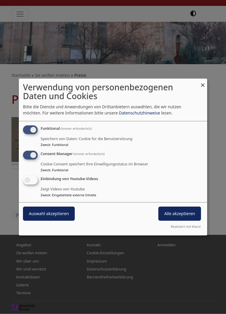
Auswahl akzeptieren (49, 214)
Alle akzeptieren (179, 214)
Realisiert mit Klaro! (186, 226)
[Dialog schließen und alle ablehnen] (202, 82)
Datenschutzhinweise (139, 113)
